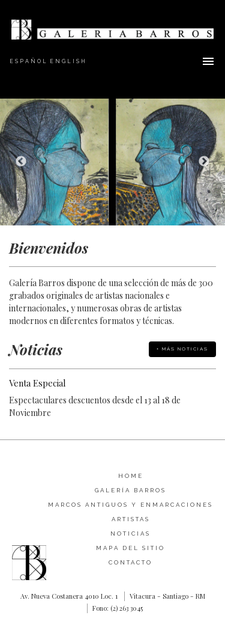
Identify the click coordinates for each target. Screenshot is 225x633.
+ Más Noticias (182, 349)
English (68, 61)
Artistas (131, 519)
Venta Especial (37, 383)
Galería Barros (130, 490)
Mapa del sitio (130, 548)
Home (130, 475)
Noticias (130, 533)
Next (204, 162)
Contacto (130, 562)
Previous (21, 162)
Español (29, 61)
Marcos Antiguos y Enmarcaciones (130, 504)
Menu (208, 61)
